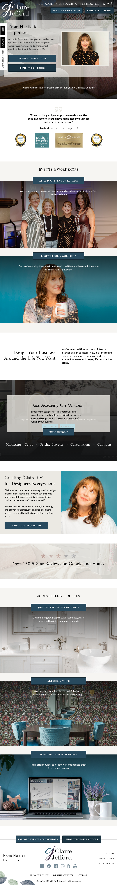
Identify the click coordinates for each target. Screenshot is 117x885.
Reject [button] (3, 30)
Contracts (104, 445)
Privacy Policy (39, 875)
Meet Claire (106, 859)
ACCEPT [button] (3, 42)
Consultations (80, 445)
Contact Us (106, 864)
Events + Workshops (66, 11)
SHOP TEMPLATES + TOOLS (82, 839)
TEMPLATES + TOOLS (32, 68)
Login (110, 854)
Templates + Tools (99, 11)
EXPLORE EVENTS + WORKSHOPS (38, 839)
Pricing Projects (51, 445)
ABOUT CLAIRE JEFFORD (26, 526)
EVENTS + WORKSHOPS (32, 58)
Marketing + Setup (19, 445)
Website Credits (63, 875)
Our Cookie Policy (2, 59)
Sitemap (82, 875)
